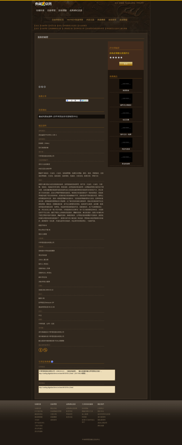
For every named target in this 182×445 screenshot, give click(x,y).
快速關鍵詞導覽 (55, 411)
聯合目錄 (53, 408)
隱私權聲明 (101, 420)
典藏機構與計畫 (55, 28)
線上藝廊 (85, 414)
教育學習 (69, 411)
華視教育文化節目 (70, 26)
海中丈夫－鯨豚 (125, 134)
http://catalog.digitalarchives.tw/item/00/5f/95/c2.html (77, 389)
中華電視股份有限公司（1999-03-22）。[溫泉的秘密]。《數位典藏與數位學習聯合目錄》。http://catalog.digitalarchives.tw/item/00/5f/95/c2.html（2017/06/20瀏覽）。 (77, 375)
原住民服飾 (39, 431)
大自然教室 (83, 26)
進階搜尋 (112, 20)
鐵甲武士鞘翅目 (125, 105)
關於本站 (101, 411)
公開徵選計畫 (68, 28)
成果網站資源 (76, 10)
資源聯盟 (123, 20)
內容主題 (90, 20)
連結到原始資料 (45, 116)
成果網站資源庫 (71, 408)
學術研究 (69, 414)
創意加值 (69, 417)
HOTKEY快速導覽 (75, 20)
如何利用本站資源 (104, 414)
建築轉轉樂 (39, 417)
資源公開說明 (102, 423)
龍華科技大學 (80, 28)
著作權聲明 (101, 417)
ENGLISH (140, 3)
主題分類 (53, 414)
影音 (60, 26)
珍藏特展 (40, 10)
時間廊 (84, 417)
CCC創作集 (39, 411)
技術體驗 (62, 10)
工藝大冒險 (39, 426)
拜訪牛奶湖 (126, 149)
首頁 (116, 3)
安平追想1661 (39, 423)
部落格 (121, 3)
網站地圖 (101, 426)
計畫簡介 (101, 408)
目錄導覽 (51, 10)
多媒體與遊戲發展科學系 (95, 28)
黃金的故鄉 (126, 164)
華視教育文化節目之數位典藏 (117, 28)
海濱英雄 (126, 90)
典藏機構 (101, 20)
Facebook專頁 (130, 3)
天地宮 (37, 420)
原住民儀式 (39, 428)
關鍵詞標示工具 (87, 411)
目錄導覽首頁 (58, 20)
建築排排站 (39, 414)
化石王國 (126, 120)
